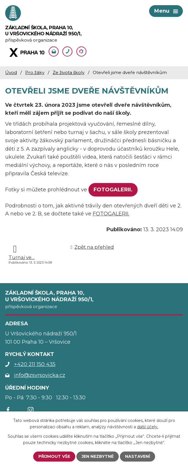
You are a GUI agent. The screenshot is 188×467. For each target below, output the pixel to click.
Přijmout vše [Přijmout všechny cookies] (54, 456)
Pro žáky (34, 72)
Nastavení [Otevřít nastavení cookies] (137, 456)
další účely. (147, 426)
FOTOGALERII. (113, 189)
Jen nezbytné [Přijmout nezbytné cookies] (98, 456)
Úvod (11, 72)
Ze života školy (68, 72)
